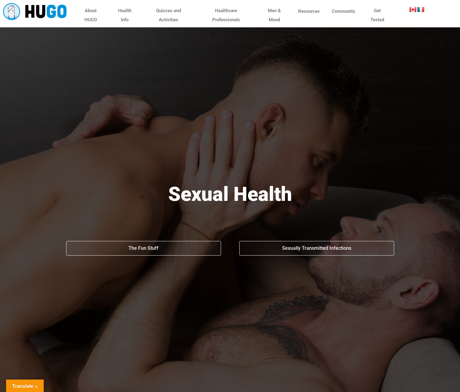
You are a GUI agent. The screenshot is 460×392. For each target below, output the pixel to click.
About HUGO (90, 15)
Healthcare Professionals (226, 15)
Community (343, 11)
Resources (309, 11)
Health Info (124, 15)
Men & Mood (274, 15)
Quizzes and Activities (168, 15)
